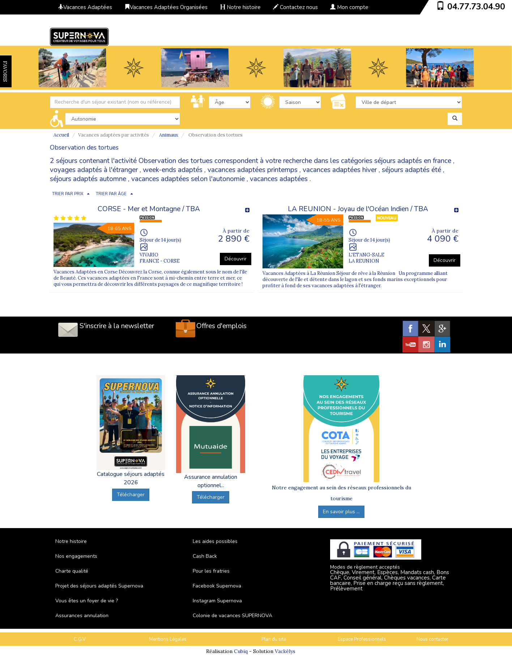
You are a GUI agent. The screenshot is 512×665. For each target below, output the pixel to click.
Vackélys (285, 651)
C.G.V (80, 639)
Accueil (61, 135)
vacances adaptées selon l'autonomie (188, 179)
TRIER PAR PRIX (67, 194)
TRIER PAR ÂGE (111, 194)
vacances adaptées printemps (253, 170)
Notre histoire (240, 7)
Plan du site (273, 639)
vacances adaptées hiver (340, 170)
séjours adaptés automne (88, 179)
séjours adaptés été (411, 170)
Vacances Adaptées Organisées (166, 7)
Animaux (168, 135)
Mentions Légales (168, 639)
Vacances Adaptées (85, 7)
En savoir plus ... (341, 511)
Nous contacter (432, 639)
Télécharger (131, 494)
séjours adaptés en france (412, 161)
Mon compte (349, 7)
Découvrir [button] (236, 258)
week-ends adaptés (172, 170)
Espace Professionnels (362, 639)
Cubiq (241, 651)
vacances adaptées (279, 179)
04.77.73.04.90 (476, 6)
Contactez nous (295, 7)
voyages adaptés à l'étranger (94, 170)
